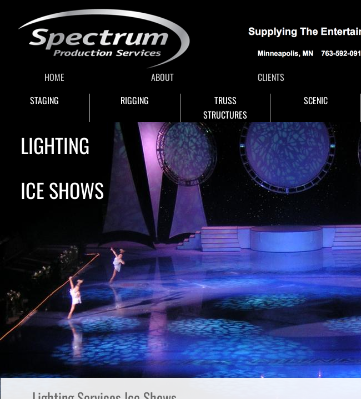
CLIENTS (271, 77)
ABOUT (162, 77)
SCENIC (316, 100)
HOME (54, 77)
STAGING (44, 100)
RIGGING (135, 100)
